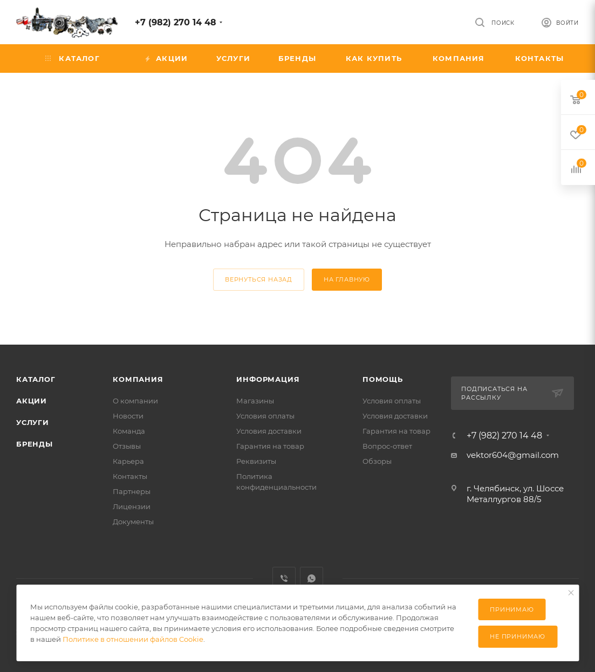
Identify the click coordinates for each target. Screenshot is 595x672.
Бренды (34, 444)
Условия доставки (269, 431)
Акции (31, 400)
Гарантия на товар (270, 446)
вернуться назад (258, 279)
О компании (135, 400)
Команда (129, 431)
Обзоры (377, 461)
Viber (284, 578)
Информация (267, 379)
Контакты (130, 476)
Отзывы (127, 446)
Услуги (32, 422)
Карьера (128, 461)
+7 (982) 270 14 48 (175, 22)
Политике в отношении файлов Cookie (133, 639)
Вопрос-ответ (387, 446)
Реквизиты (256, 461)
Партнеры (132, 491)
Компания (138, 379)
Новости (128, 416)
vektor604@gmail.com (513, 455)
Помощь (383, 379)
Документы (133, 521)
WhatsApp (311, 578)
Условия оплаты (265, 416)
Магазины (255, 400)
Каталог (36, 379)
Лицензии (132, 506)
